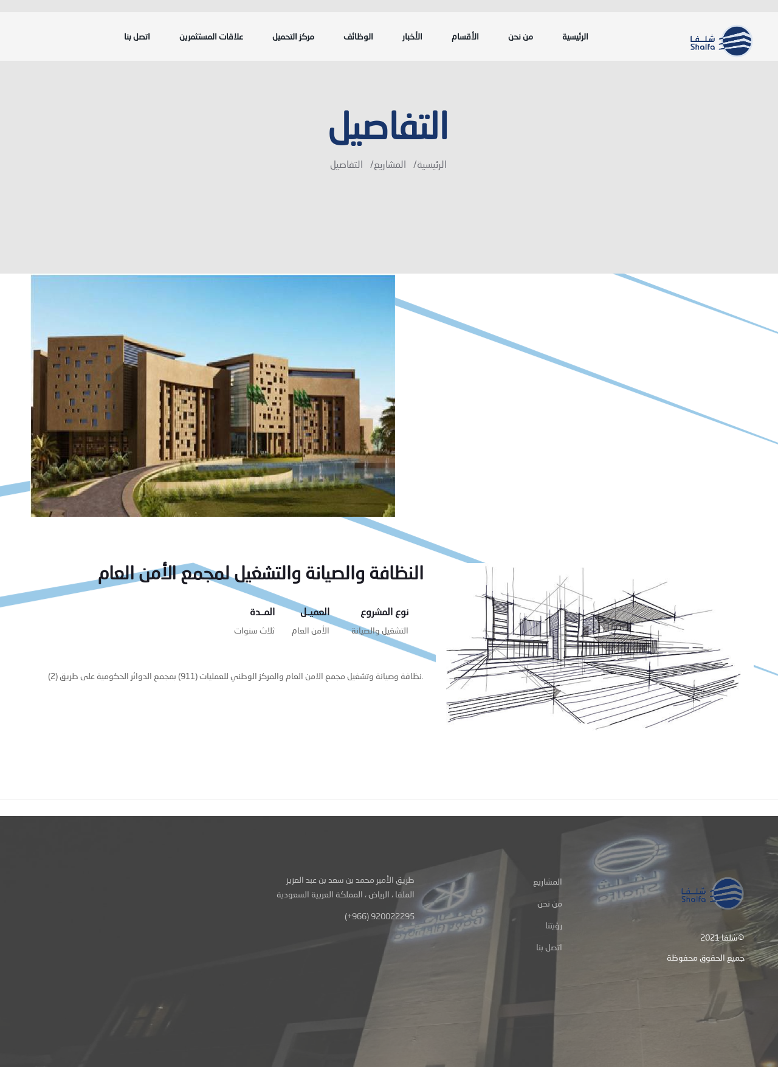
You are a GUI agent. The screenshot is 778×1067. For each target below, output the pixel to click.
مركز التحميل (293, 36)
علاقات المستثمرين (211, 36)
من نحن (520, 36)
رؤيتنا (553, 925)
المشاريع (390, 164)
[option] (389, 395)
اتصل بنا (137, 36)
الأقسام (465, 36)
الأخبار (412, 36)
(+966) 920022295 (380, 916)
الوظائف (358, 36)
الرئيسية (575, 36)
